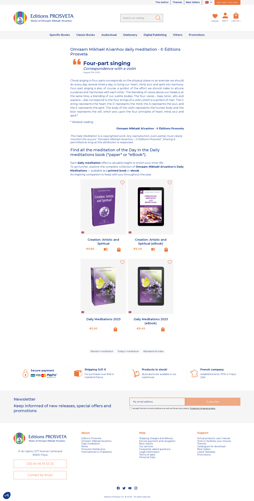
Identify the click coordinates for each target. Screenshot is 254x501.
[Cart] (236, 16)
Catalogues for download (211, 446)
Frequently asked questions (154, 449)
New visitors (146, 444)
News (84, 446)
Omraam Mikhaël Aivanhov (96, 441)
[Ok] (159, 18)
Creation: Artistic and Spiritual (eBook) (151, 241)
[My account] (225, 16)
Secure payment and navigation (157, 441)
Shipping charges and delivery (156, 438)
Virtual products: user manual (213, 438)
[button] (7, 495)
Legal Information (149, 452)
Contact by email (40, 475)
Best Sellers (193, 2)
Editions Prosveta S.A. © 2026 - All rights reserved (127, 497)
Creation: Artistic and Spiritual (103, 241)
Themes (177, 2)
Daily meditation (90, 444)
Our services (146, 446)
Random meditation (101, 351)
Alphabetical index (153, 351)
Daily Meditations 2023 (103, 319)
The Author (161, 2)
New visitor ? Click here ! (227, 2)
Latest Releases (206, 452)
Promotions (204, 455)
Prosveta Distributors (93, 449)
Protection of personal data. (203, 408)
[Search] (141, 18)
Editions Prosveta (91, 438)
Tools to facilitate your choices (214, 441)
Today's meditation (128, 351)
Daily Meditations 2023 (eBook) (150, 321)
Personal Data (147, 457)
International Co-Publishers (96, 452)
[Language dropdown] (209, 2)
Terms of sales (147, 455)
